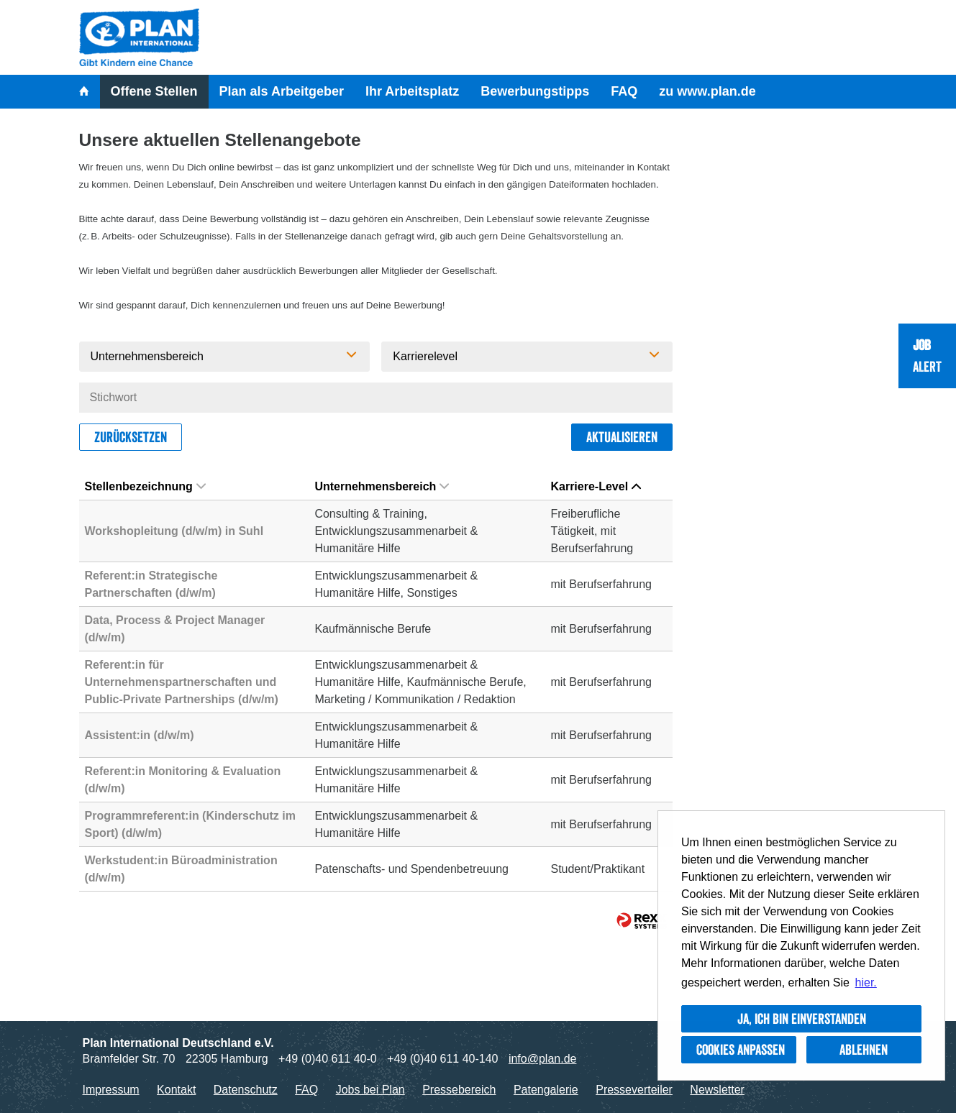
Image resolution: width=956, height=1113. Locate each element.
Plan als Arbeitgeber (281, 91)
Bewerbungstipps (535, 91)
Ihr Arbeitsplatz (412, 91)
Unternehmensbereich (381, 486)
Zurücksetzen (130, 437)
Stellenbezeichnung (145, 486)
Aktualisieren (621, 437)
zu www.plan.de (707, 91)
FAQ (624, 91)
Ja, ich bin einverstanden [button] (801, 1018)
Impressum (111, 1090)
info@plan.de (543, 1059)
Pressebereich (459, 1090)
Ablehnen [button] (863, 1049)
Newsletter (717, 1090)
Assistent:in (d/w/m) (139, 735)
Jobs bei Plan (370, 1090)
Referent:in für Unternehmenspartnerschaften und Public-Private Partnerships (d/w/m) (181, 682)
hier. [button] (866, 982)
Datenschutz (246, 1090)
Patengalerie (546, 1090)
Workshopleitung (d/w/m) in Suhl (174, 531)
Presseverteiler (634, 1090)
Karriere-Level (595, 486)
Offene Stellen (154, 91)
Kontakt (176, 1090)
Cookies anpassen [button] (740, 1049)
